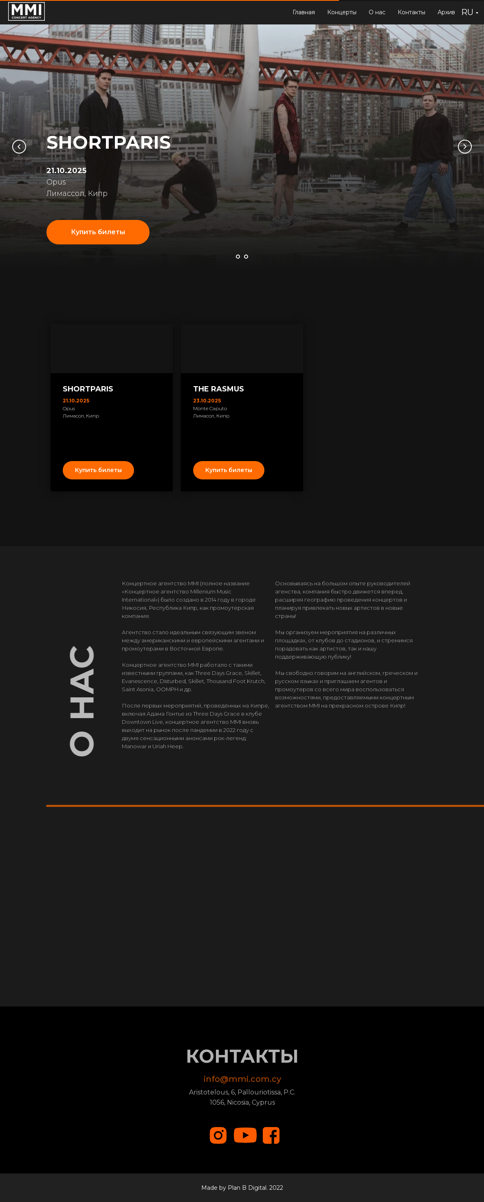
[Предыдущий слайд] (19, 147)
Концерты (341, 12)
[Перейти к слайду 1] (238, 257)
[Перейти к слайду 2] (246, 257)
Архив (446, 12)
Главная (304, 12)
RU (467, 12)
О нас (377, 12)
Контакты (411, 12)
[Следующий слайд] (465, 147)
